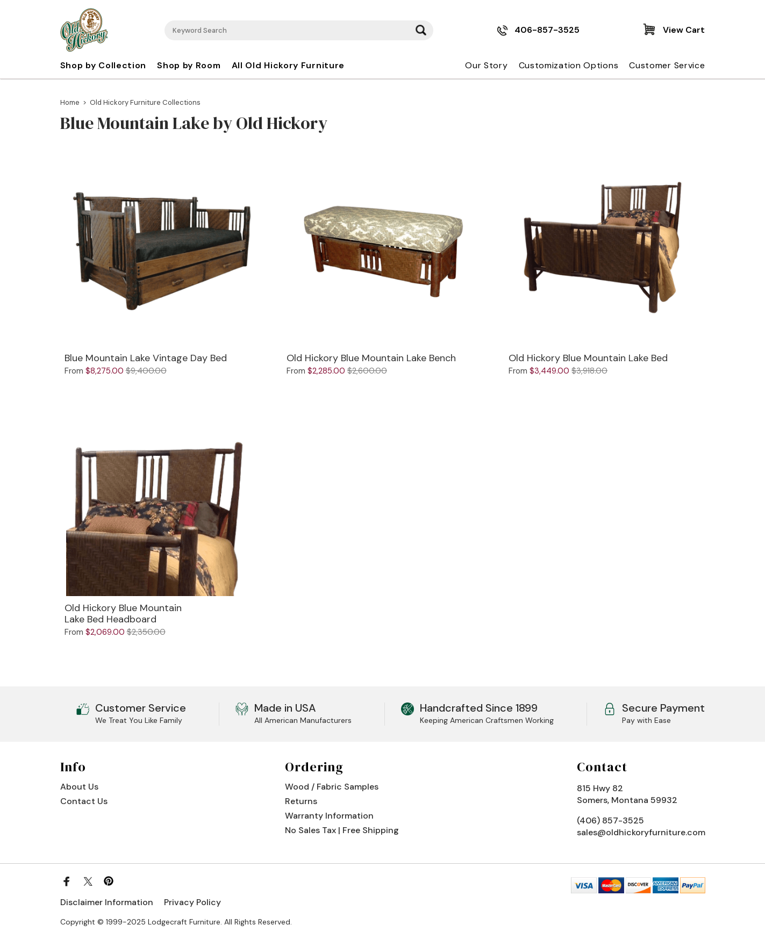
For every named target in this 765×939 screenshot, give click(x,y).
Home (70, 102)
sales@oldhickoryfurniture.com (641, 832)
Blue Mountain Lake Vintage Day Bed (146, 358)
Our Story (486, 65)
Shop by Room (188, 65)
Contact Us (84, 801)
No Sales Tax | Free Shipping (342, 830)
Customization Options (569, 65)
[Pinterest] (108, 881)
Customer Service (667, 65)
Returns (301, 801)
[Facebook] (66, 881)
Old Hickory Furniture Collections (145, 102)
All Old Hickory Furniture (288, 65)
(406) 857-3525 (610, 820)
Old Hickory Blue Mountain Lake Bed (588, 358)
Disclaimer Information (106, 902)
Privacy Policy (192, 902)
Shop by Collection (103, 65)
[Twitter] (87, 881)
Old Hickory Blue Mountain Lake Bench (371, 358)
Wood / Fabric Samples (331, 786)
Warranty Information (329, 815)
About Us (79, 786)
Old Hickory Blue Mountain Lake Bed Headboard (123, 614)
